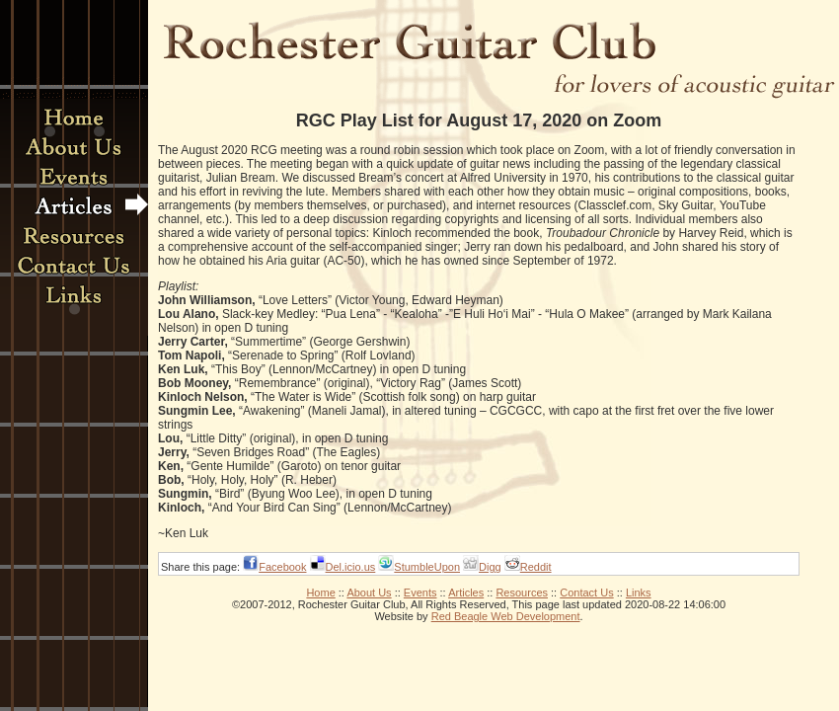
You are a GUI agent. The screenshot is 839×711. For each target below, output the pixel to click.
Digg (490, 567)
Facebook (282, 567)
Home (320, 592)
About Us (368, 592)
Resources (522, 592)
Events (420, 592)
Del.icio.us (351, 567)
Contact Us (586, 592)
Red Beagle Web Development (505, 616)
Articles (466, 592)
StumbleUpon (427, 567)
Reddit (536, 567)
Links (638, 592)
